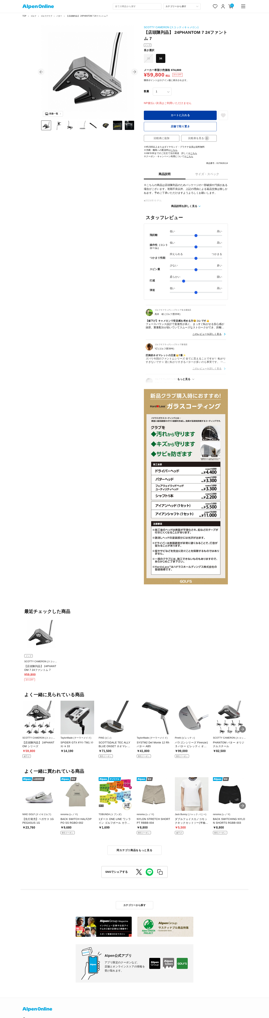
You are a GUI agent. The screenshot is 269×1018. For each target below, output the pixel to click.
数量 (146, 91)
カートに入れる (180, 115)
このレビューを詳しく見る (207, 334)
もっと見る (183, 379)
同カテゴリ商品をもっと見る (134, 850)
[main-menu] (243, 6)
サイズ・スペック (207, 174)
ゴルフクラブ (46, 16)
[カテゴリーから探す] (182, 6)
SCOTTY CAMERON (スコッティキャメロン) (171, 27)
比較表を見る (198, 138)
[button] (41, 72)
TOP (24, 16)
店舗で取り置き (180, 126)
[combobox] (137, 6)
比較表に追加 (161, 138)
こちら (174, 150)
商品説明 (165, 174)
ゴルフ (33, 16)
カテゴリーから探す (134, 905)
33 (148, 58)
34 (160, 58)
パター (59, 16)
